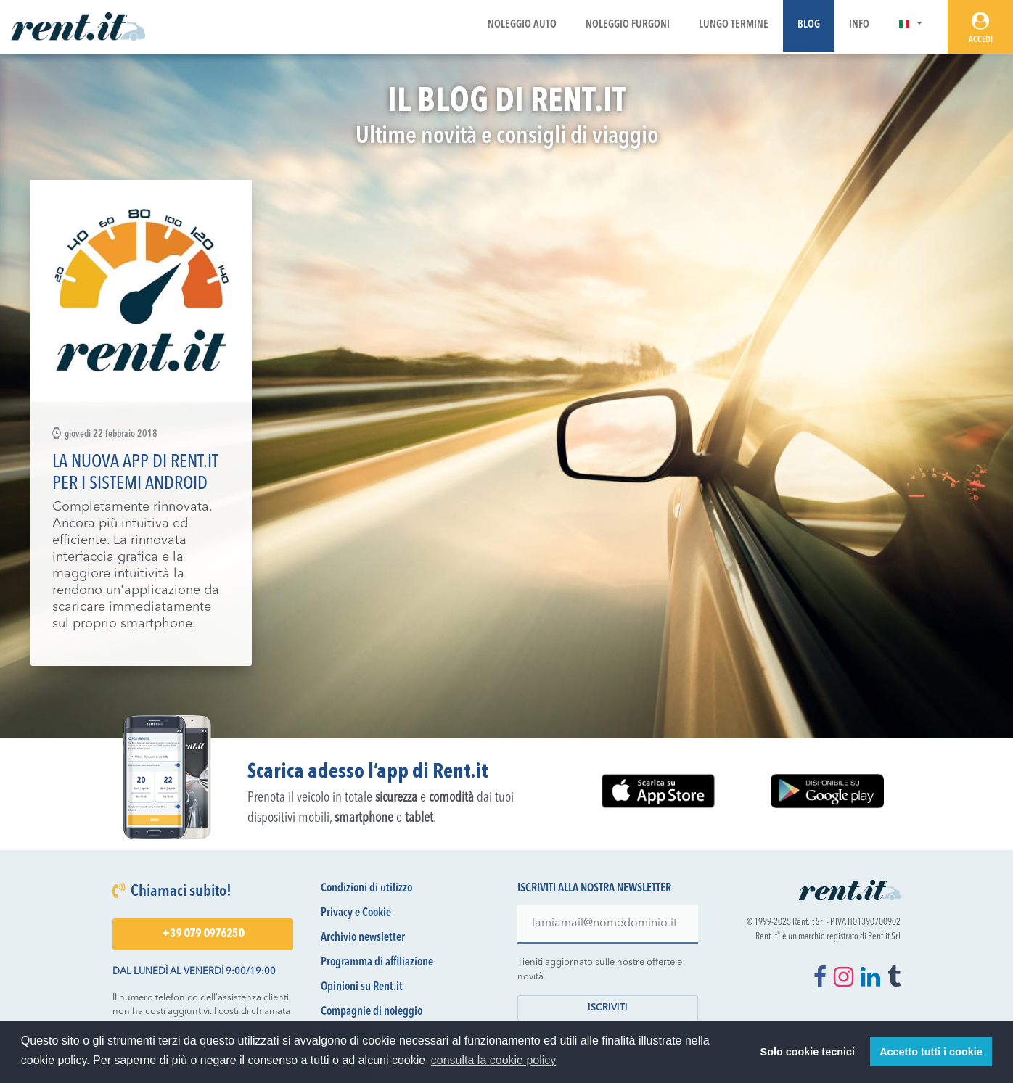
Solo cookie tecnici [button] (807, 1052)
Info (859, 25)
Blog (808, 25)
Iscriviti (608, 1008)
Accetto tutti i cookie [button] (931, 1052)
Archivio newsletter (363, 938)
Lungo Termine (733, 25)
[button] (910, 25)
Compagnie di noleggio (371, 1012)
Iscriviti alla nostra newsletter (594, 888)
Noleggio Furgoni (628, 25)
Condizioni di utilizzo (366, 888)
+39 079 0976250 (203, 934)
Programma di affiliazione (377, 962)
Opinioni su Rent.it (362, 987)
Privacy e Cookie (356, 913)
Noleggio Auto (522, 25)
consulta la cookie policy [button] (494, 1060)
